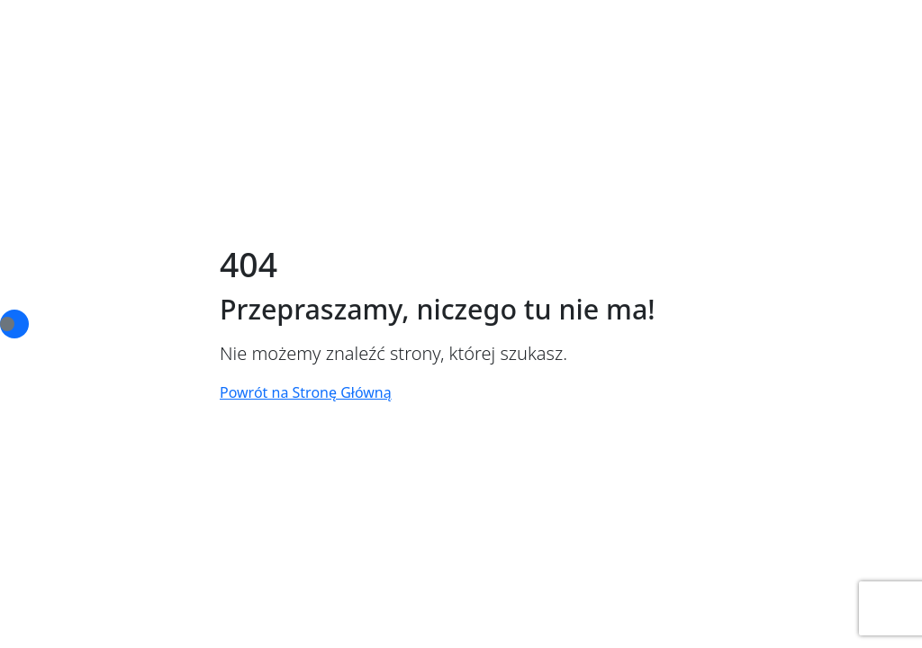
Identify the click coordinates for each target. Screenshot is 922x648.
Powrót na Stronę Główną (306, 392)
